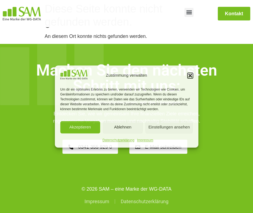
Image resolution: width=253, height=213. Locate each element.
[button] (190, 75)
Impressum (145, 140)
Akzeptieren (80, 127)
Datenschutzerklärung (118, 140)
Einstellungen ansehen (169, 127)
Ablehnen (122, 127)
